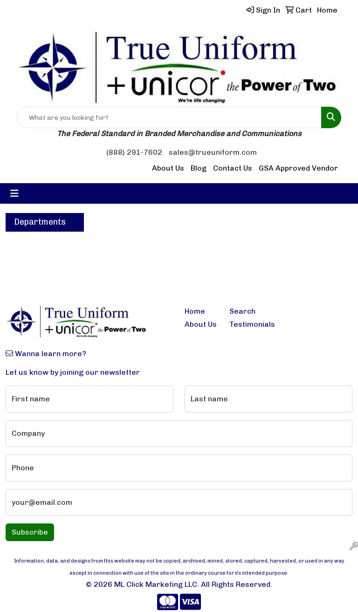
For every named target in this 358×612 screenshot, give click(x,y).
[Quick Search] (169, 117)
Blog (199, 168)
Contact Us (232, 168)
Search (242, 311)
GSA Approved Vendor (298, 168)
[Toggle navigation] (14, 193)
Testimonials (246, 324)
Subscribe (30, 532)
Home (195, 311)
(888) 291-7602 (134, 152)
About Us (168, 168)
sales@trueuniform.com (213, 152)
